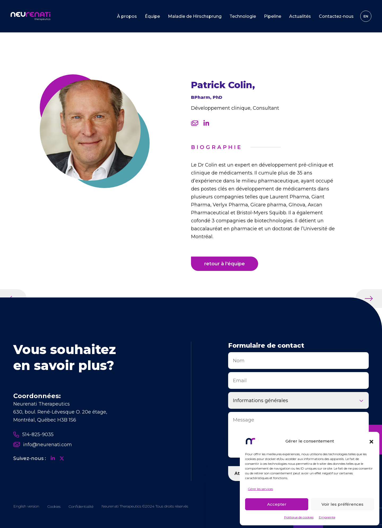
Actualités (300, 16)
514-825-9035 (33, 434)
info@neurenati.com (42, 445)
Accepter (276, 504)
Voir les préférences (342, 504)
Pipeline (272, 16)
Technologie (242, 16)
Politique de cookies (299, 517)
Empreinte (327, 517)
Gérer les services (260, 489)
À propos (127, 16)
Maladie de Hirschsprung (195, 16)
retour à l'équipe (224, 264)
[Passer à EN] (365, 16)
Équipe (152, 16)
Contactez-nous (336, 16)
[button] (371, 441)
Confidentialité (80, 506)
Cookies (53, 506)
